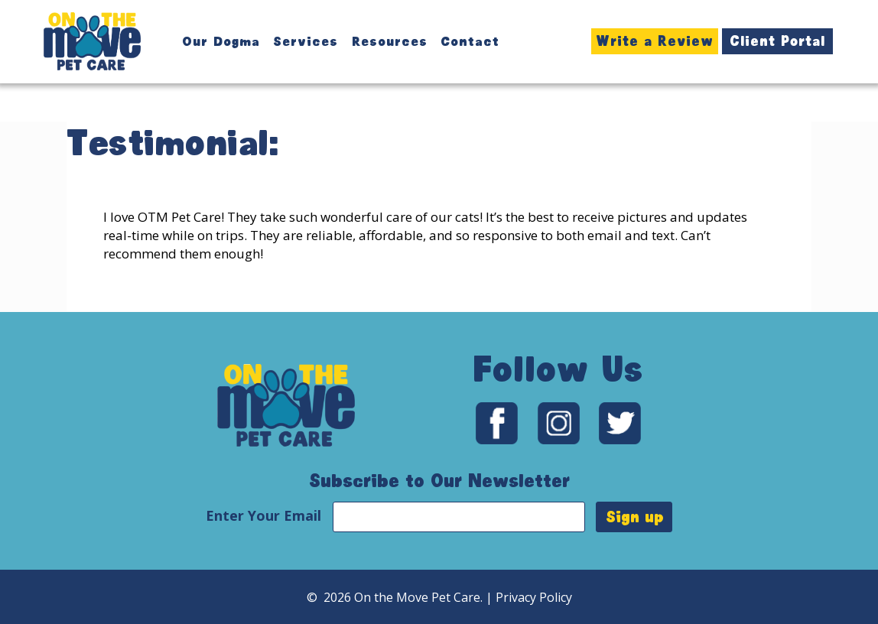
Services (305, 41)
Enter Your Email (265, 515)
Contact (470, 41)
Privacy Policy (534, 597)
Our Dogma (221, 41)
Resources (390, 41)
